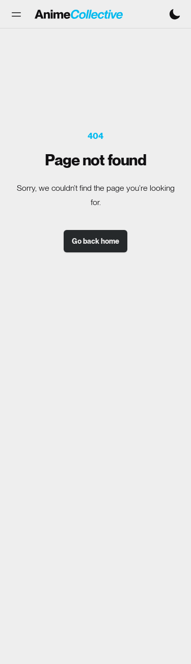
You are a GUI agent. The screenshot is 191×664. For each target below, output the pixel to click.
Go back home (95, 241)
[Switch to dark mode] (174, 14)
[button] (16, 14)
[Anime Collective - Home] (79, 14)
